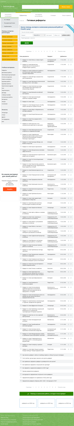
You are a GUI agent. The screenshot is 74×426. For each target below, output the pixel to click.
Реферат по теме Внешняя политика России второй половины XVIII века (32, 203)
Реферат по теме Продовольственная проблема (32, 180)
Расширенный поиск (27, 10)
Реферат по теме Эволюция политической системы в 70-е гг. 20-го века (33, 82)
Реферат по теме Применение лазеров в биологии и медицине (33, 255)
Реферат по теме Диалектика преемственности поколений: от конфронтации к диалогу (31, 66)
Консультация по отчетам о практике (32, 424)
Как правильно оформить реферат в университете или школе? (39, 361)
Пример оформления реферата (30, 371)
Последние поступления (38, 15)
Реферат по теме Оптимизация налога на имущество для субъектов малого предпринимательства (33, 296)
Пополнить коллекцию (8, 15)
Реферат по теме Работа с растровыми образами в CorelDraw (32, 222)
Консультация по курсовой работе (31, 417)
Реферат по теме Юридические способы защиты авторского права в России (33, 105)
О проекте (3, 1)
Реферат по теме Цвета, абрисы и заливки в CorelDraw (33, 212)
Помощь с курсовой (6, 46)
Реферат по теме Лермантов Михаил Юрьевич (32, 208)
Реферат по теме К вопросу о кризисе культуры (32, 345)
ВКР (42, 419)
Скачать (68, 60)
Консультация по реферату (29, 421)
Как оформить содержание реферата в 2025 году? (35, 368)
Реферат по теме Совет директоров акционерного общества (31, 198)
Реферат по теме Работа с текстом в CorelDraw (31, 227)
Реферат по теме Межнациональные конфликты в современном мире (32, 130)
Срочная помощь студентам (8, 59)
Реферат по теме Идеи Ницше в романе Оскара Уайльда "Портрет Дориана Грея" (33, 349)
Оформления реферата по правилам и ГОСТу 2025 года (37, 377)
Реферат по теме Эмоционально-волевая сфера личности (33, 150)
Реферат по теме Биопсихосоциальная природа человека (32, 189)
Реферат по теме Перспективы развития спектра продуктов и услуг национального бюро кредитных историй (33, 165)
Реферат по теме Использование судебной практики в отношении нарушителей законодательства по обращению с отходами (31, 289)
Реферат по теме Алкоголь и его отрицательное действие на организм (32, 124)
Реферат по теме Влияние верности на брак (32, 170)
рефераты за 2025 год (46, 403)
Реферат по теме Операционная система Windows (33, 175)
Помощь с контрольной (7, 53)
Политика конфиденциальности (9, 421)
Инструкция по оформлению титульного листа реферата (37, 374)
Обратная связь (5, 417)
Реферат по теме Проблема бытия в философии (31, 194)
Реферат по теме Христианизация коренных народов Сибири (31, 97)
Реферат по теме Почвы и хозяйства (32, 268)
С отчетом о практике (7, 40)
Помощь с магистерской (7, 43)
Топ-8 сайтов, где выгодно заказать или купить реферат (37, 358)
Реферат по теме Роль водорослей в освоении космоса (32, 119)
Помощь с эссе (5, 56)
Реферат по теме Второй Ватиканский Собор (32, 114)
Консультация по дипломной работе (32, 419)
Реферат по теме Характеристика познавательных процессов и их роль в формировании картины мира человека (33, 273)
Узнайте (9, 189)
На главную (7, 19)
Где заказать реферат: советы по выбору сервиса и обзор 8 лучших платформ (43, 355)
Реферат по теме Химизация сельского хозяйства (32, 184)
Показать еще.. (62, 51)
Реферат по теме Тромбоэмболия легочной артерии (31, 325)
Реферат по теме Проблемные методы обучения (32, 250)
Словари (53, 15)
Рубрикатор (23, 15)
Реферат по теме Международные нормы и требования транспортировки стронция (33, 334)
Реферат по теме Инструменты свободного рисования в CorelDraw (31, 231)
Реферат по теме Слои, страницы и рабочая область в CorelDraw (31, 217)
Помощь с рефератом (7, 49)
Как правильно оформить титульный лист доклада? (36, 364)
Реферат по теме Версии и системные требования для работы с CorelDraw (32, 241)
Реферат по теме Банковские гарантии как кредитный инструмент (33, 155)
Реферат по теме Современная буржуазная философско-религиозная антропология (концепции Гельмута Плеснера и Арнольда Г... (32, 136)
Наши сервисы (66, 15)
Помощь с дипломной (7, 36)
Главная (22, 20)
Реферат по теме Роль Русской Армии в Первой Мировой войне (32, 264)
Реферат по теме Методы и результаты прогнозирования (32, 77)
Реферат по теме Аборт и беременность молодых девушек (33, 110)
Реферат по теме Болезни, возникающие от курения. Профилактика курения (33, 301)
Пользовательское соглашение (8, 419)
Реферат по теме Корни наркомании (32, 146)
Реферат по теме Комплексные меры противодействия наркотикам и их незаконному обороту (32, 87)
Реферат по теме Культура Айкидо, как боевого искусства (32, 142)
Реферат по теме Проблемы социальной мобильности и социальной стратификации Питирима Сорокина (33, 310)
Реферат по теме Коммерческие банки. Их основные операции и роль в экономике (33, 259)
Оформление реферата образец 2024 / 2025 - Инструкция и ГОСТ (39, 381)
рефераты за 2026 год (28, 403)
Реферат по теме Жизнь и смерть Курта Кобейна (32, 60)
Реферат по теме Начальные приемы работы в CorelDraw (32, 245)
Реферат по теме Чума (28, 101)
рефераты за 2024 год (65, 403)
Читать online (71, 59)
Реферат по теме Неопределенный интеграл (31, 320)
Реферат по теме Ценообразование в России (32, 278)
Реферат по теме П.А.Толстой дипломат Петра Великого (32, 160)
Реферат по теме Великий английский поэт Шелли (32, 92)
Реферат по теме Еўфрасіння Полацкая (32, 305)
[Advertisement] (10, 147)
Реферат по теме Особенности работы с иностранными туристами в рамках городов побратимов (33, 72)
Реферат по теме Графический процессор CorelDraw (33, 236)
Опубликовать (8, 26)
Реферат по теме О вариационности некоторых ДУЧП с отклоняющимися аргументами (32, 340)
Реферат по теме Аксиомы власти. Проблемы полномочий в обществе (31, 329)
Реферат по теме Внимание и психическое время (30, 283)
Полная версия (4, 424)
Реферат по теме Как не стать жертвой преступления (32, 315)
